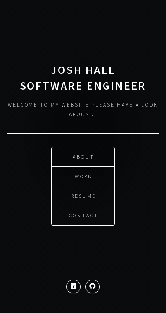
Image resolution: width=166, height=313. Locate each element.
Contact (83, 215)
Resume (84, 195)
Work (84, 176)
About (83, 156)
